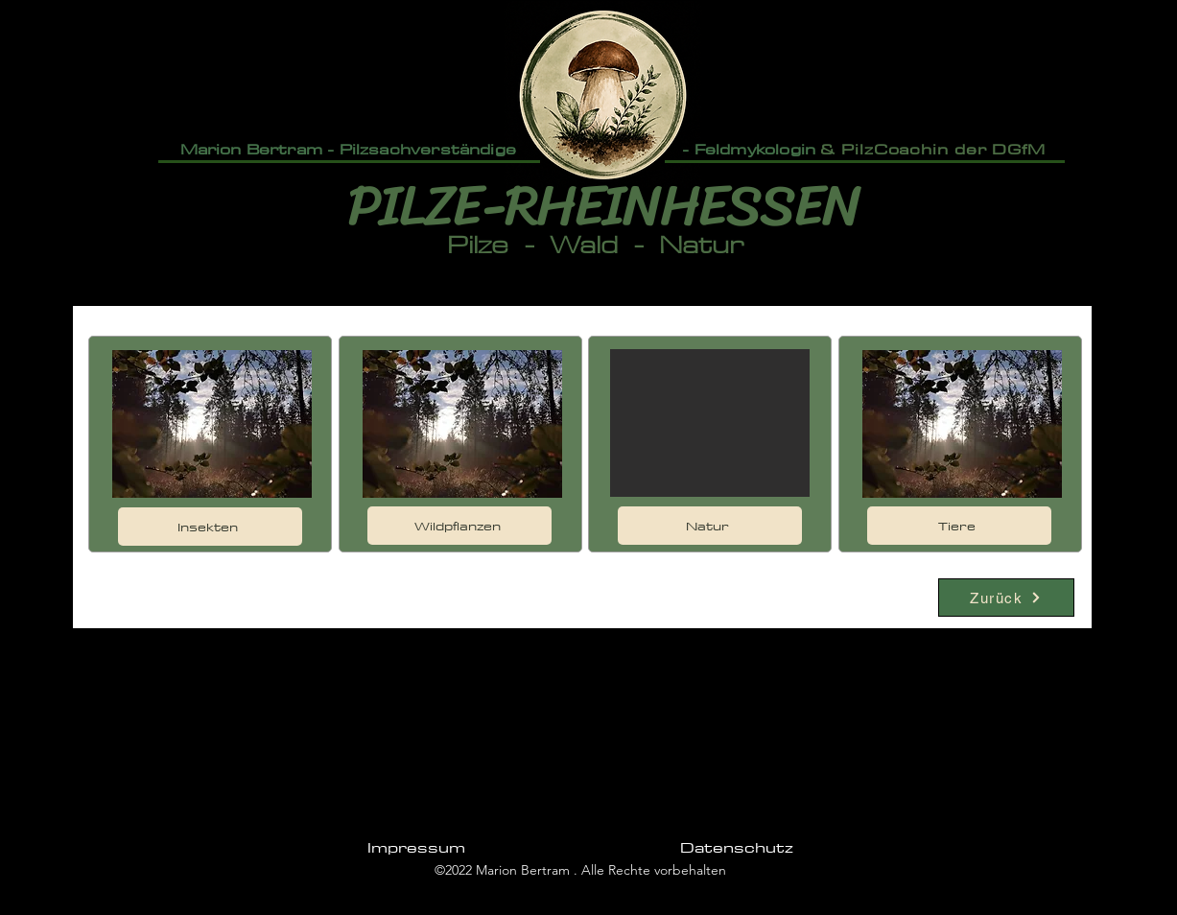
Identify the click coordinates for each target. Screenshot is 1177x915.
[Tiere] (959, 525)
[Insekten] (210, 526)
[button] (710, 423)
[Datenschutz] (737, 846)
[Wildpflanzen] (459, 525)
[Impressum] (416, 846)
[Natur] (710, 525)
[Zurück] (1006, 597)
